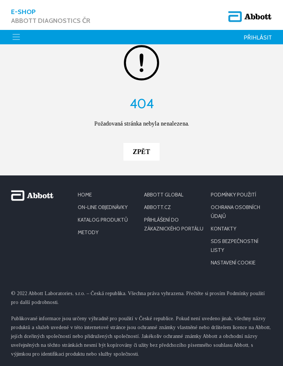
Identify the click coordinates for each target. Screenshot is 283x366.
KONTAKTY (223, 228)
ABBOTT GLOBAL (164, 194)
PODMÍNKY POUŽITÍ (233, 194)
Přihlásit (258, 37)
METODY (88, 232)
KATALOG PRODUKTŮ (103, 219)
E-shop (50, 16)
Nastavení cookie (233, 262)
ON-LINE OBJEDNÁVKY (102, 207)
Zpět (141, 151)
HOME (85, 194)
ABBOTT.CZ (157, 207)
